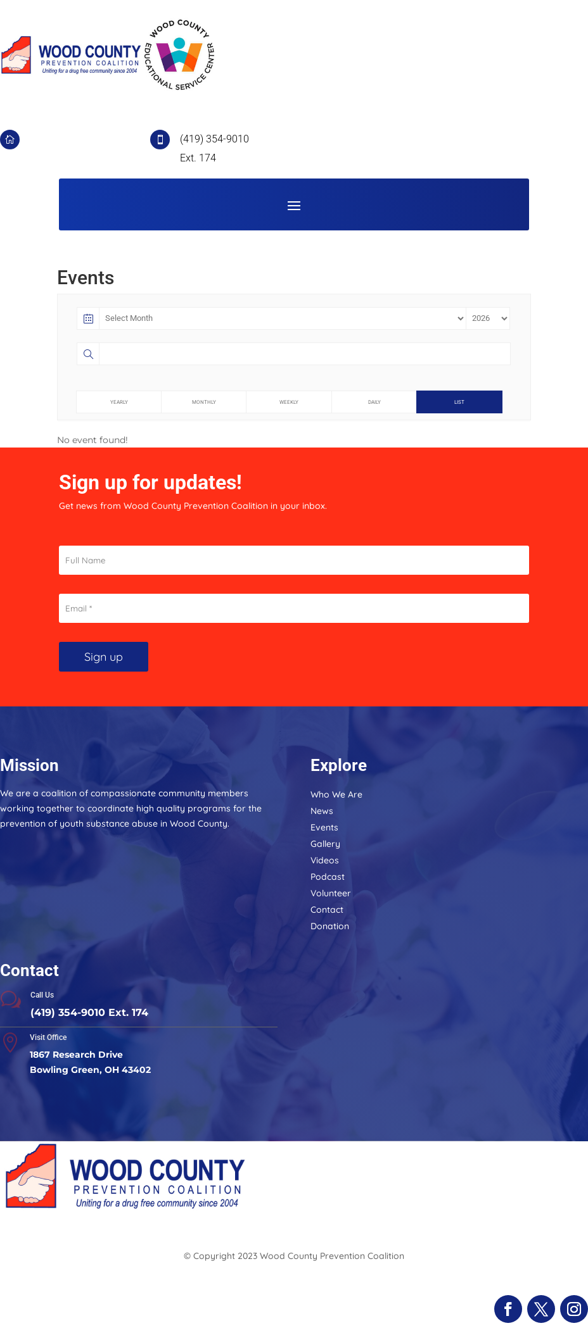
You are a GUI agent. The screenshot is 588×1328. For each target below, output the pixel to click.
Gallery (325, 843)
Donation (329, 926)
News (321, 811)
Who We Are (336, 794)
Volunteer (330, 893)
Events (324, 827)
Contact (326, 909)
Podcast (327, 876)
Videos (324, 860)
